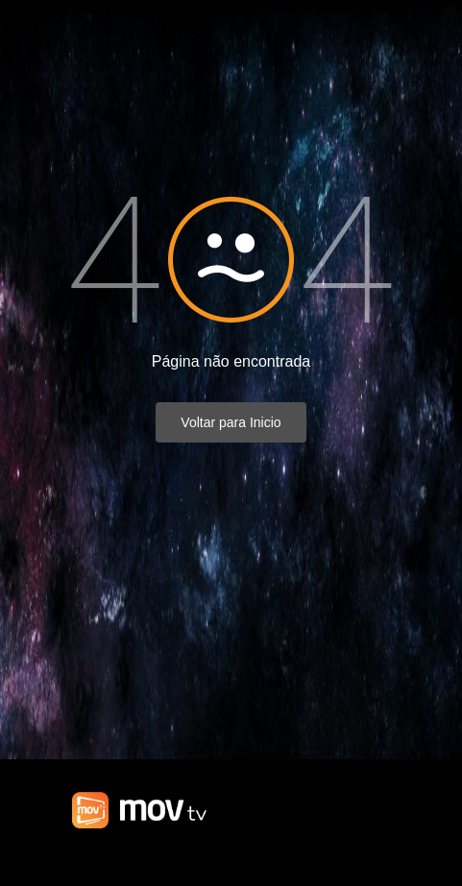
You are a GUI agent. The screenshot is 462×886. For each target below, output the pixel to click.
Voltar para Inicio (230, 422)
